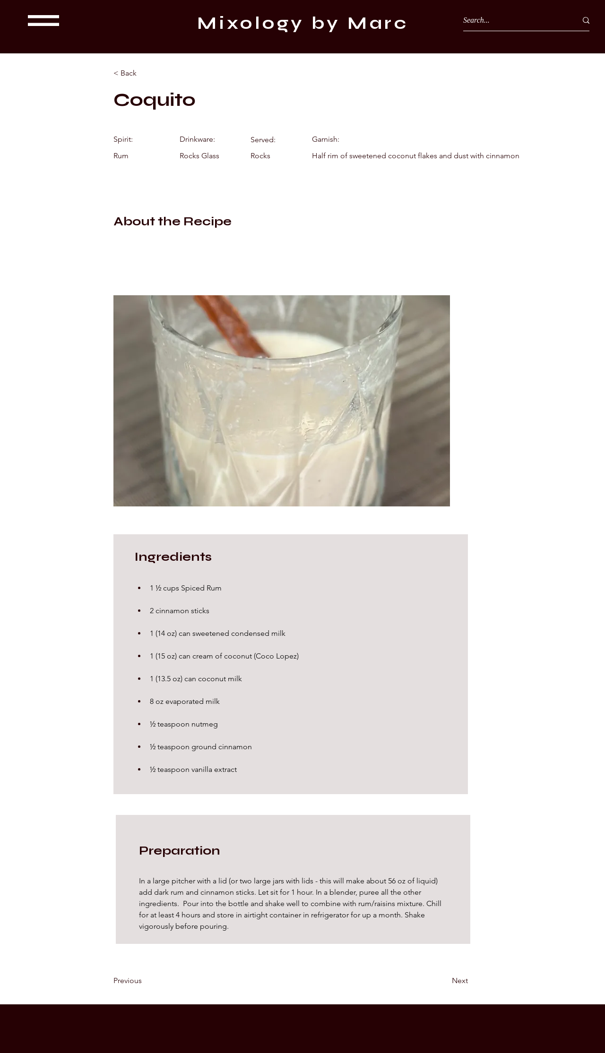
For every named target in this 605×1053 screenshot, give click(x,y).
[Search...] (513, 20)
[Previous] (144, 980)
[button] (43, 20)
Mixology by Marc (302, 23)
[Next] (444, 980)
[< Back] (144, 73)
